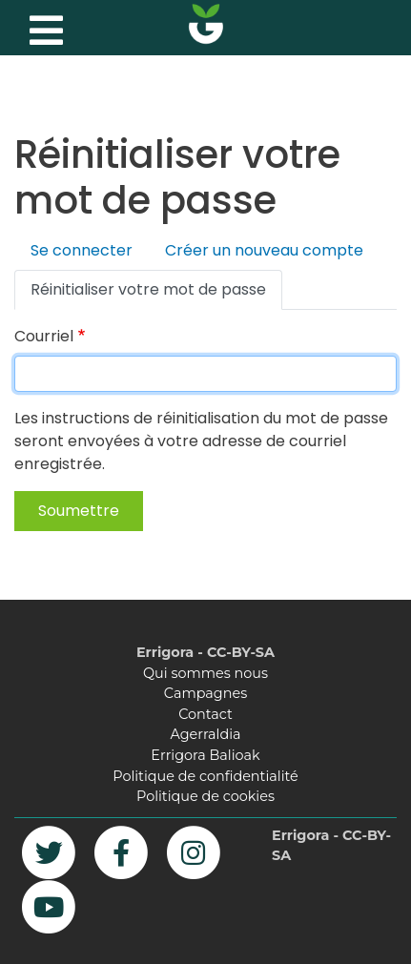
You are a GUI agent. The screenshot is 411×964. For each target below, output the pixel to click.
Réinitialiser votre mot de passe (148, 289)
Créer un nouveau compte (264, 250)
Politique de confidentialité (205, 776)
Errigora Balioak (205, 755)
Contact (205, 714)
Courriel (43, 336)
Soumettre (78, 511)
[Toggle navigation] (44, 26)
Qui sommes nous (205, 673)
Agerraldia (205, 734)
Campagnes (205, 693)
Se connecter (82, 250)
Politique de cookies (205, 796)
